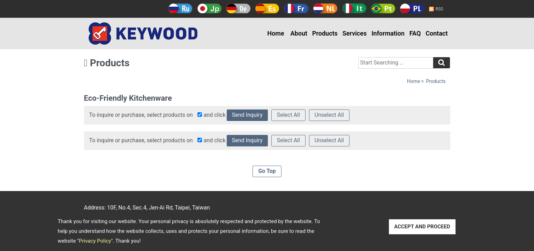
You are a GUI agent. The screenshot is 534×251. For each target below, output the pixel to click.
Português (383, 8)
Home (275, 33)
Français (296, 8)
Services (355, 33)
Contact (436, 33)
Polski (412, 8)
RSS (439, 9)
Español (267, 8)
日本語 (209, 8)
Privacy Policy (95, 241)
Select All (288, 115)
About (299, 33)
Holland (325, 8)
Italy (354, 8)
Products (325, 33)
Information (388, 33)
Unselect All (329, 115)
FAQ (415, 33)
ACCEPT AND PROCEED (422, 226)
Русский (180, 8)
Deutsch (238, 8)
